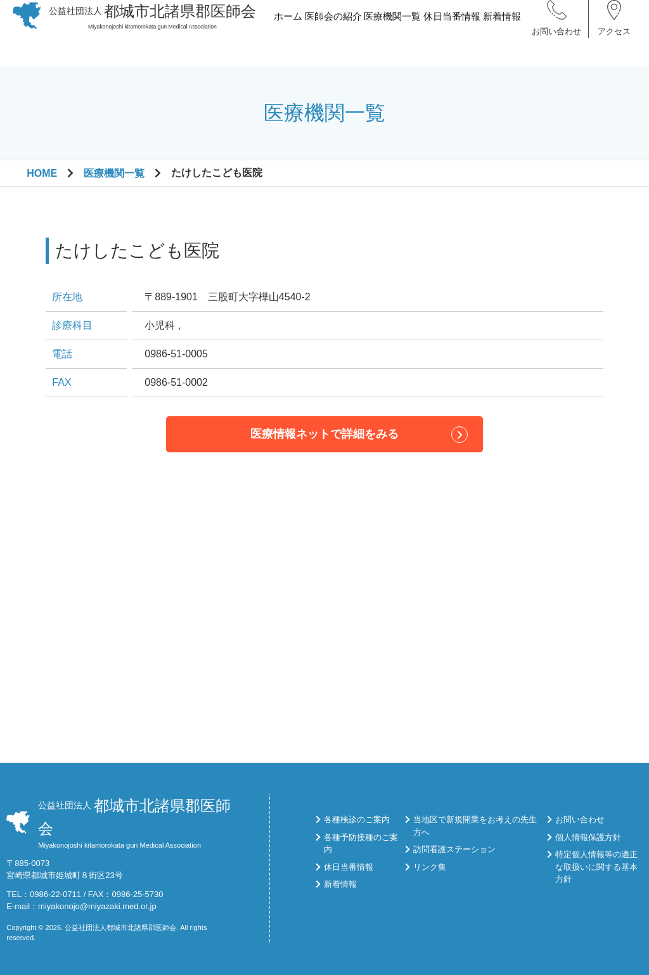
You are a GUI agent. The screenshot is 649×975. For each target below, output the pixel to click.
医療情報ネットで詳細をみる (324, 434)
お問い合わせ (556, 44)
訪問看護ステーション (454, 849)
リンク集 (429, 867)
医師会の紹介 (332, 40)
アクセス (614, 44)
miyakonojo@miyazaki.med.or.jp (97, 906)
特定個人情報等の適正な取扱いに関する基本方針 (596, 867)
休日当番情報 (452, 40)
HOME (42, 173)
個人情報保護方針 (588, 837)
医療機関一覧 (392, 40)
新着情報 (502, 40)
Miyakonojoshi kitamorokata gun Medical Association (153, 29)
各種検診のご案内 (357, 819)
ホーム (288, 40)
